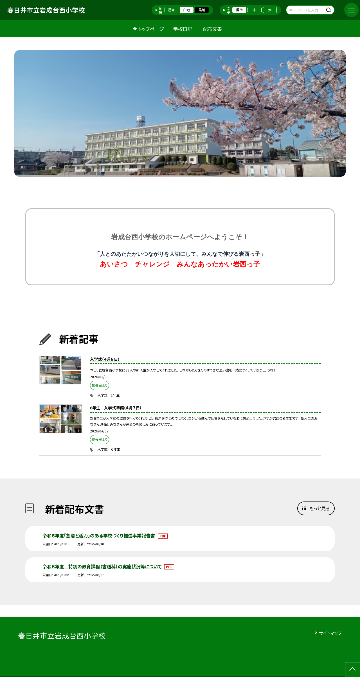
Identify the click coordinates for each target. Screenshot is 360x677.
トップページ (151, 28)
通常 (171, 9)
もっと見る (319, 508)
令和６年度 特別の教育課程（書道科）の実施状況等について (102, 566)
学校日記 (182, 28)
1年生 (115, 395)
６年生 (115, 449)
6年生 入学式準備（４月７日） (116, 408)
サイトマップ (330, 633)
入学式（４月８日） (105, 359)
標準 (239, 9)
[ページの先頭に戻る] (352, 669)
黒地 (202, 9)
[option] (180, 113)
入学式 (102, 395)
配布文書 (212, 28)
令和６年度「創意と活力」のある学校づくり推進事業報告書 (99, 535)
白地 (186, 9)
